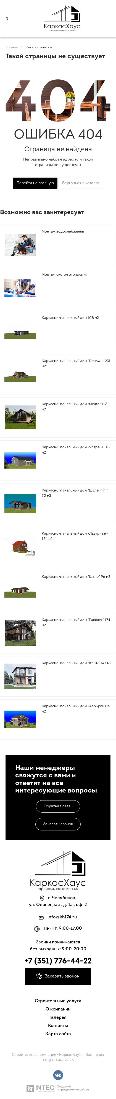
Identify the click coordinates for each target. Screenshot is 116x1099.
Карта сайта (58, 1034)
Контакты (58, 1026)
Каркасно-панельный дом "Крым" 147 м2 (76, 663)
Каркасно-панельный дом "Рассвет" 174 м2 (76, 622)
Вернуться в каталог (80, 183)
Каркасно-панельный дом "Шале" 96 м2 (76, 577)
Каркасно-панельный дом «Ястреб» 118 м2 (76, 450)
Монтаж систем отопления (64, 275)
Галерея (58, 1017)
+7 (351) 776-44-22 (58, 961)
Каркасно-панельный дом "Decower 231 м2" (76, 363)
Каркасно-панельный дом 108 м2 (70, 318)
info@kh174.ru (62, 917)
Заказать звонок (58, 824)
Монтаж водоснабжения (63, 231)
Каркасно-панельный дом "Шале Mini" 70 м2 (75, 493)
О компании (58, 1009)
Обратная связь (58, 806)
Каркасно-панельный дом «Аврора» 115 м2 (76, 709)
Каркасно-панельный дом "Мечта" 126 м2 (74, 407)
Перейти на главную (35, 183)
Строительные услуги (58, 1001)
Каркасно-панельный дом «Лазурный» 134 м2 (75, 536)
